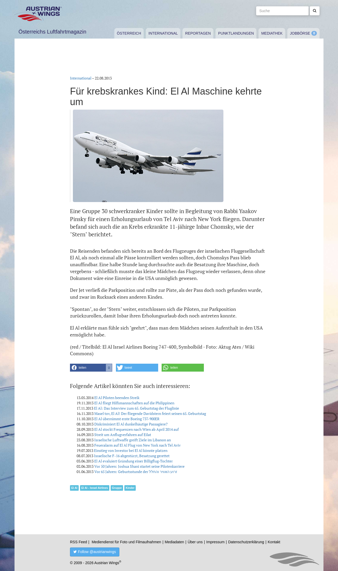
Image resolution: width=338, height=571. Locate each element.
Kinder (130, 487)
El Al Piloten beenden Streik (116, 397)
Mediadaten (174, 542)
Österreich (129, 33)
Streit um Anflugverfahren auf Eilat (122, 434)
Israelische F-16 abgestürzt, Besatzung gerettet (132, 455)
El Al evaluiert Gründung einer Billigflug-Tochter (133, 461)
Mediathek (272, 33)
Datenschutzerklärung (246, 542)
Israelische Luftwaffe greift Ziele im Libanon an (132, 439)
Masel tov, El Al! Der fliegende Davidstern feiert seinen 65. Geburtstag (150, 413)
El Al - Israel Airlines (94, 487)
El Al (74, 487)
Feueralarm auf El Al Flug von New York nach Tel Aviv (137, 445)
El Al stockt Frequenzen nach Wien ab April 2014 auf (136, 429)
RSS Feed (78, 542)
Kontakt (274, 542)
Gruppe (117, 487)
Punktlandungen (236, 33)
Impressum (215, 542)
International (163, 33)
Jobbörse (300, 33)
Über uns (195, 542)
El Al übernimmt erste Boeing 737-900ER (126, 418)
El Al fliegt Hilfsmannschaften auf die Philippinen (134, 402)
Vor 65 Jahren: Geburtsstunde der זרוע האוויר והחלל (135, 471)
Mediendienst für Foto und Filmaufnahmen (126, 542)
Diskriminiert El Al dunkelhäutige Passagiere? (131, 424)
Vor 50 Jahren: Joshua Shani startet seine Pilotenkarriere (139, 466)
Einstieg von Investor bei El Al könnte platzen (130, 450)
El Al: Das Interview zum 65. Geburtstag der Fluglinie (136, 408)
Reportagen (198, 33)
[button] (91, 368)
